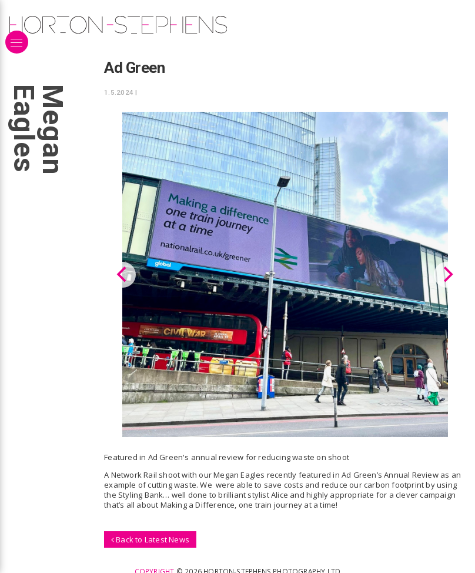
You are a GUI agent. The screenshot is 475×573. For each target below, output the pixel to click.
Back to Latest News (150, 539)
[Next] (447, 274)
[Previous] (123, 274)
